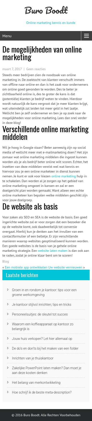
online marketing (63, 176)
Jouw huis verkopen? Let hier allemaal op (42, 339)
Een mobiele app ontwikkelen (26, 267)
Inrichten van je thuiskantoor (32, 358)
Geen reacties (36, 69)
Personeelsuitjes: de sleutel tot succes (40, 314)
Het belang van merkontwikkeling (36, 382)
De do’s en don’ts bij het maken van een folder (45, 348)
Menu (7, 35)
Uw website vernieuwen (65, 267)
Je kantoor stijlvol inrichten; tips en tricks (41, 304)
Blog (5, 261)
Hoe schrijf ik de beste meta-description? (42, 392)
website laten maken (53, 250)
